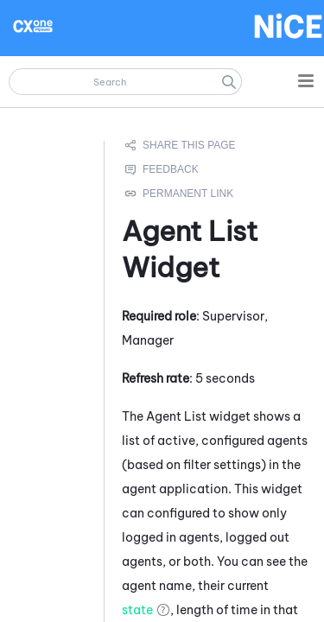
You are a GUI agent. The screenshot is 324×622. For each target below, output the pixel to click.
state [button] (137, 609)
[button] (229, 81)
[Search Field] (125, 81)
